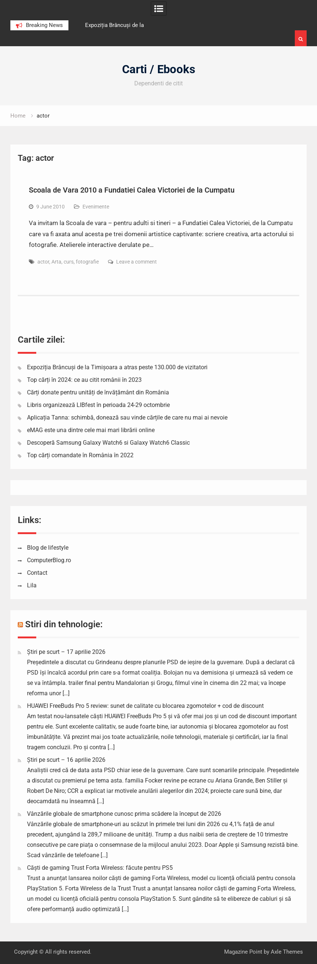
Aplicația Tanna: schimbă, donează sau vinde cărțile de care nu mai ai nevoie (127, 417)
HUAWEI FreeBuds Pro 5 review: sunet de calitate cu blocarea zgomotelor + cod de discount (145, 705)
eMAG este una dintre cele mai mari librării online (91, 430)
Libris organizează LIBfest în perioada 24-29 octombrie (98, 404)
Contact (37, 572)
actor (43, 262)
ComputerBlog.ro (49, 560)
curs (69, 262)
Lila (32, 585)
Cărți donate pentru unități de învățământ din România (98, 392)
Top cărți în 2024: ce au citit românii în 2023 (84, 379)
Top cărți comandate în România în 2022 (80, 455)
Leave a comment (136, 262)
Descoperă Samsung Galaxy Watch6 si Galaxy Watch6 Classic (108, 442)
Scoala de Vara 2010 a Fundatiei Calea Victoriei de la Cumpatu (132, 190)
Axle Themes (287, 951)
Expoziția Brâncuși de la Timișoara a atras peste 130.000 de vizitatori (117, 367)
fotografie (87, 262)
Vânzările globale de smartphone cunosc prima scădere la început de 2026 (124, 813)
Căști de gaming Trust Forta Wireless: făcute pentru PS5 (100, 867)
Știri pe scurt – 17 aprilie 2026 (66, 651)
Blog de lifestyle (47, 547)
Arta (56, 262)
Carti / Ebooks (158, 69)
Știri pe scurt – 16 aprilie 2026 (66, 759)
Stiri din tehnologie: (64, 624)
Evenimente (95, 207)
